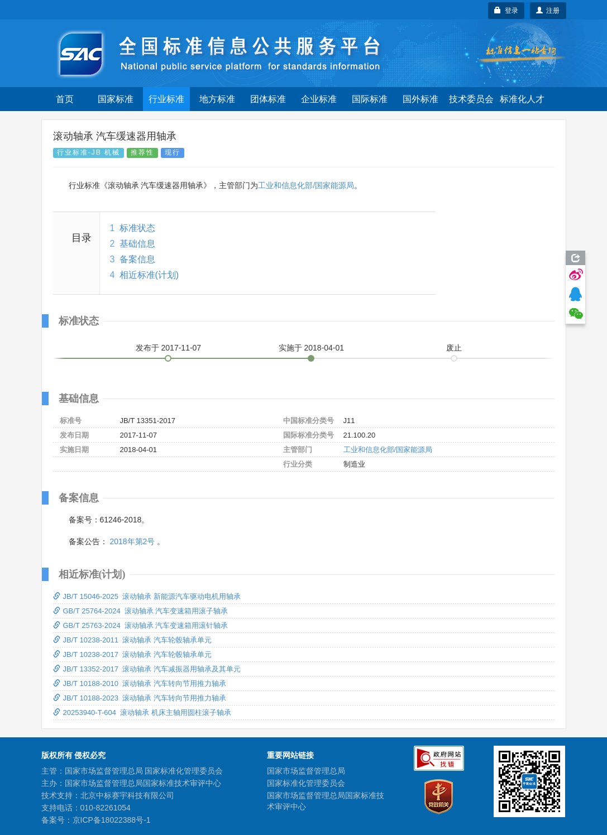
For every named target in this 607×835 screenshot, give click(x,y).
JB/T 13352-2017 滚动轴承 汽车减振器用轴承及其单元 (147, 669)
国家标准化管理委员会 (306, 783)
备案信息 (137, 259)
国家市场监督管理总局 (306, 770)
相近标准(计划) (149, 275)
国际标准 (370, 99)
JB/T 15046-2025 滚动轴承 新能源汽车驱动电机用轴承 (147, 596)
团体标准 (268, 99)
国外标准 (420, 99)
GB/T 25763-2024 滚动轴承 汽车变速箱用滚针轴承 (140, 625)
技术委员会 (471, 99)
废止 (454, 347)
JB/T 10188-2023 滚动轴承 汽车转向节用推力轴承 (139, 698)
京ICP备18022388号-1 (112, 819)
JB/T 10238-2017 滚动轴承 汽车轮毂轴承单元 (132, 654)
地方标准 (217, 99)
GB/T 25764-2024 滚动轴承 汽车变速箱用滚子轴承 (140, 611)
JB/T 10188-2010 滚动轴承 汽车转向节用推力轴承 (139, 683)
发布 (169, 347)
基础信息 (137, 243)
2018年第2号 (132, 541)
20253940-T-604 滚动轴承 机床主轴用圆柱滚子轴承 (142, 712)
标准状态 (137, 228)
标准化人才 (522, 99)
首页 (65, 99)
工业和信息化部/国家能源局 (306, 185)
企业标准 (319, 99)
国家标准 (115, 99)
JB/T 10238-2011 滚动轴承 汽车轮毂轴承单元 (132, 640)
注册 (548, 11)
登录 (506, 11)
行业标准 (166, 99)
